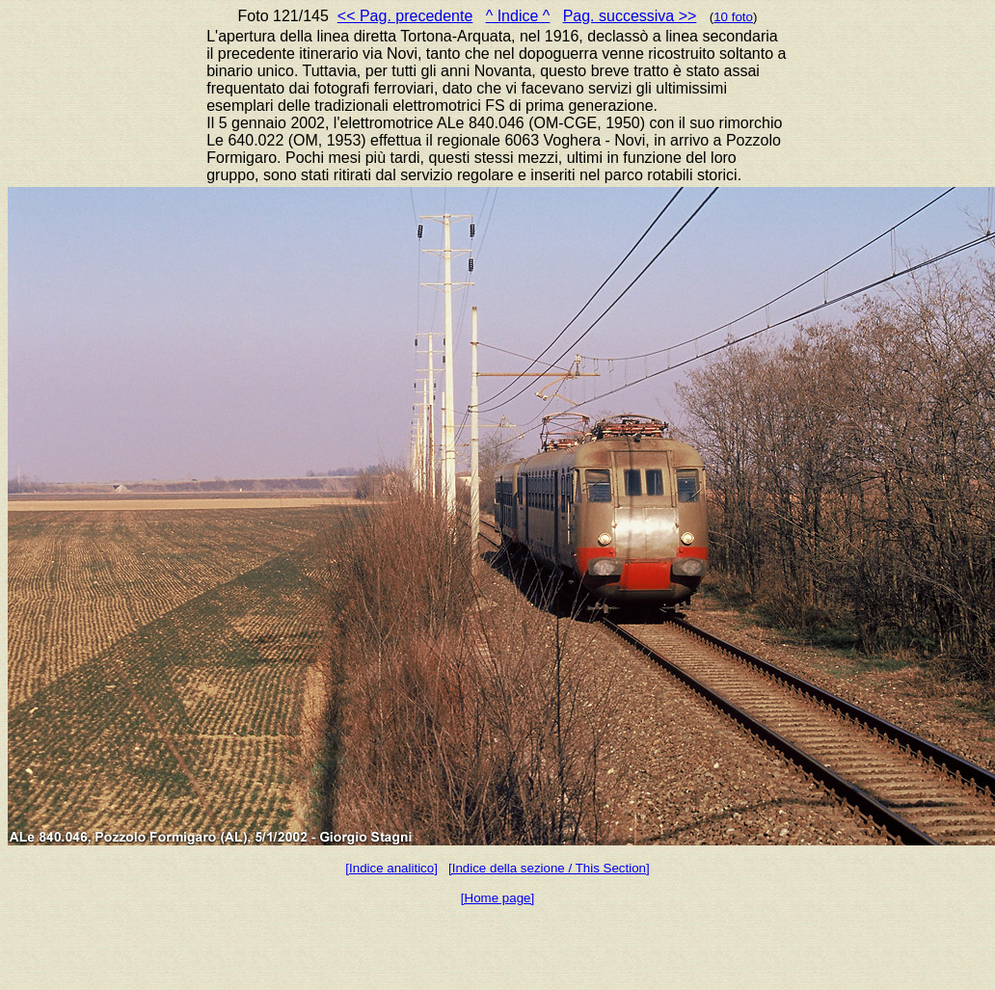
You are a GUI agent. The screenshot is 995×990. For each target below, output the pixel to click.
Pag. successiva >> (630, 16)
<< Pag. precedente (405, 16)
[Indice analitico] (391, 868)
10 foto (733, 17)
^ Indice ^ (518, 16)
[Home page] (497, 898)
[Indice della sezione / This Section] (549, 868)
